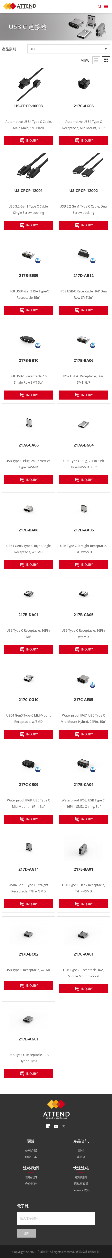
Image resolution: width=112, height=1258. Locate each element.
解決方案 (31, 1157)
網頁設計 (81, 1252)
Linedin (48, 1126)
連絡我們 (31, 1177)
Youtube (56, 1126)
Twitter (64, 1126)
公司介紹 (31, 1150)
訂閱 (26, 1233)
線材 (81, 1150)
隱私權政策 (81, 1183)
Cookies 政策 (81, 1190)
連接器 (81, 1157)
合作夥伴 (31, 1183)
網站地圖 (81, 1177)
